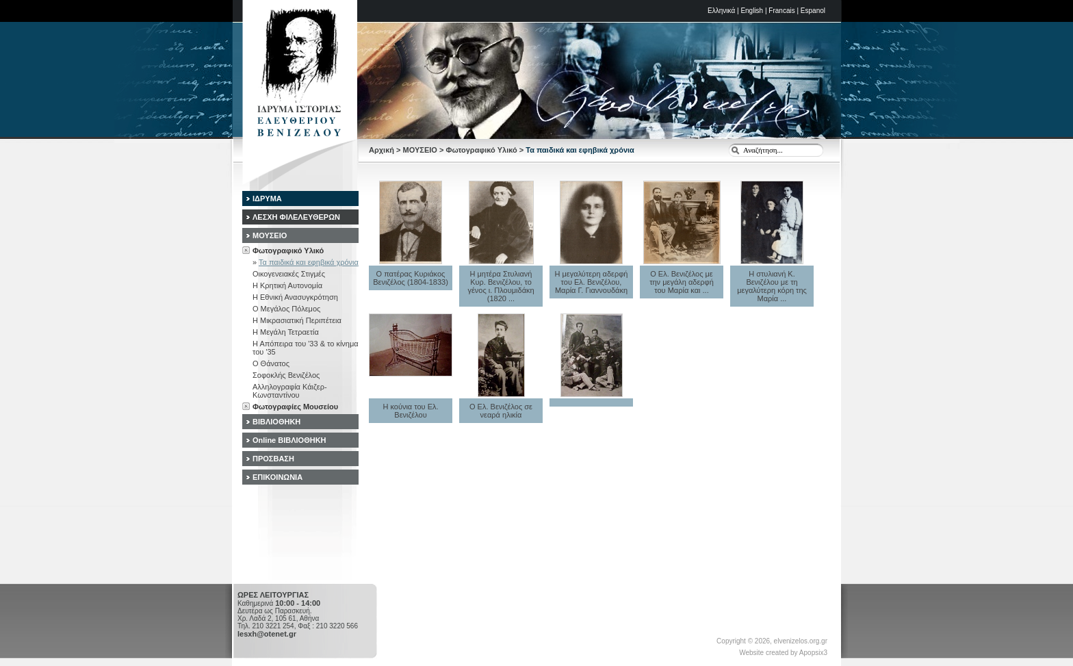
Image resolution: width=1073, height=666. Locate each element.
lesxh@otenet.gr (266, 634)
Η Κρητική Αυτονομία (287, 285)
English (751, 10)
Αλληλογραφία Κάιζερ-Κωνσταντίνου (290, 391)
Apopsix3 (813, 652)
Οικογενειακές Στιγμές (289, 274)
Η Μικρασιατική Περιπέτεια (297, 320)
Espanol (813, 10)
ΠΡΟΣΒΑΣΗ (273, 458)
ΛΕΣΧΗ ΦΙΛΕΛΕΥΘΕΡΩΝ (296, 217)
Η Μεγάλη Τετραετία (286, 332)
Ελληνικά (721, 10)
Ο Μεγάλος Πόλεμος (286, 309)
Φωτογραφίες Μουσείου (295, 406)
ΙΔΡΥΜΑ (267, 198)
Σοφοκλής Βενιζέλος (286, 375)
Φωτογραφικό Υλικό (481, 150)
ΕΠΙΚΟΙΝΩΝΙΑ (277, 477)
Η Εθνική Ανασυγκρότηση (295, 297)
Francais (781, 10)
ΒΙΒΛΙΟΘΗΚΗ (276, 422)
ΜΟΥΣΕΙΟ (420, 150)
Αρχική (381, 150)
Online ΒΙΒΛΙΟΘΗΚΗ (289, 440)
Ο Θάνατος (271, 363)
